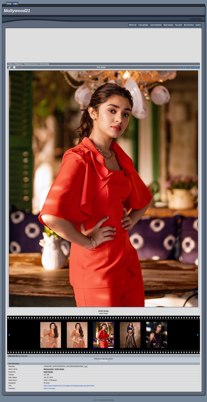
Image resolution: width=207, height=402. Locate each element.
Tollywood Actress (31, 64)
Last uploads (143, 25)
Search (198, 25)
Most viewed (168, 25)
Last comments (156, 25)
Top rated (178, 25)
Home (9, 3)
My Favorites (189, 25)
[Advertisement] (70, 45)
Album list (132, 25)
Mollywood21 (49, 369)
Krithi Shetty (44, 64)
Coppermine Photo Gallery (107, 400)
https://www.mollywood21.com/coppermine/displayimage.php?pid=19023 (69, 386)
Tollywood (18, 64)
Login (15, 3)
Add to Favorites (49, 388)
